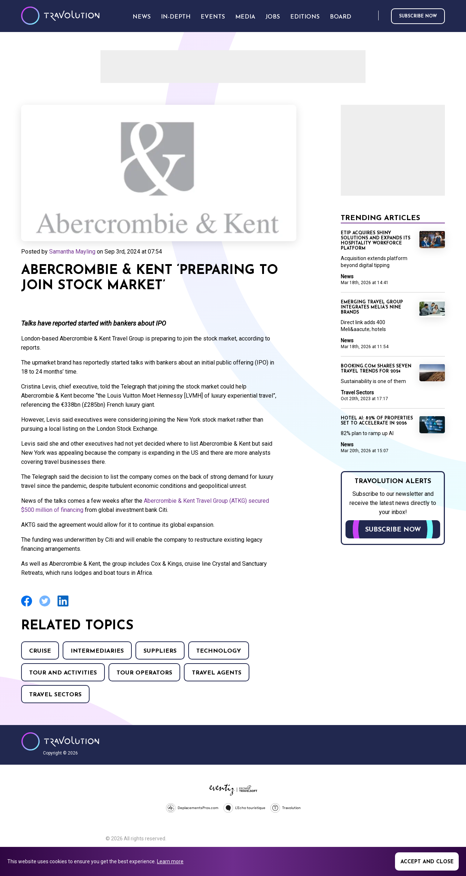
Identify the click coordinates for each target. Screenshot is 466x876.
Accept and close (427, 862)
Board (340, 17)
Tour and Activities (63, 673)
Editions (305, 17)
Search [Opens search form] (371, 16)
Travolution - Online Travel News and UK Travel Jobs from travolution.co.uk (60, 741)
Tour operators (144, 673)
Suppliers (160, 651)
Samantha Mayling (72, 251)
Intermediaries (97, 651)
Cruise (40, 651)
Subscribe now (418, 16)
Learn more (170, 861)
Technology (218, 651)
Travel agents (216, 673)
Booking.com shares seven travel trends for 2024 (376, 369)
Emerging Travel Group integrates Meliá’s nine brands (372, 307)
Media (245, 17)
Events (213, 17)
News (347, 276)
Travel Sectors (55, 695)
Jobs (272, 17)
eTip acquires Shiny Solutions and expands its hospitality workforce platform (375, 241)
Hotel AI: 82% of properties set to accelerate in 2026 (377, 421)
